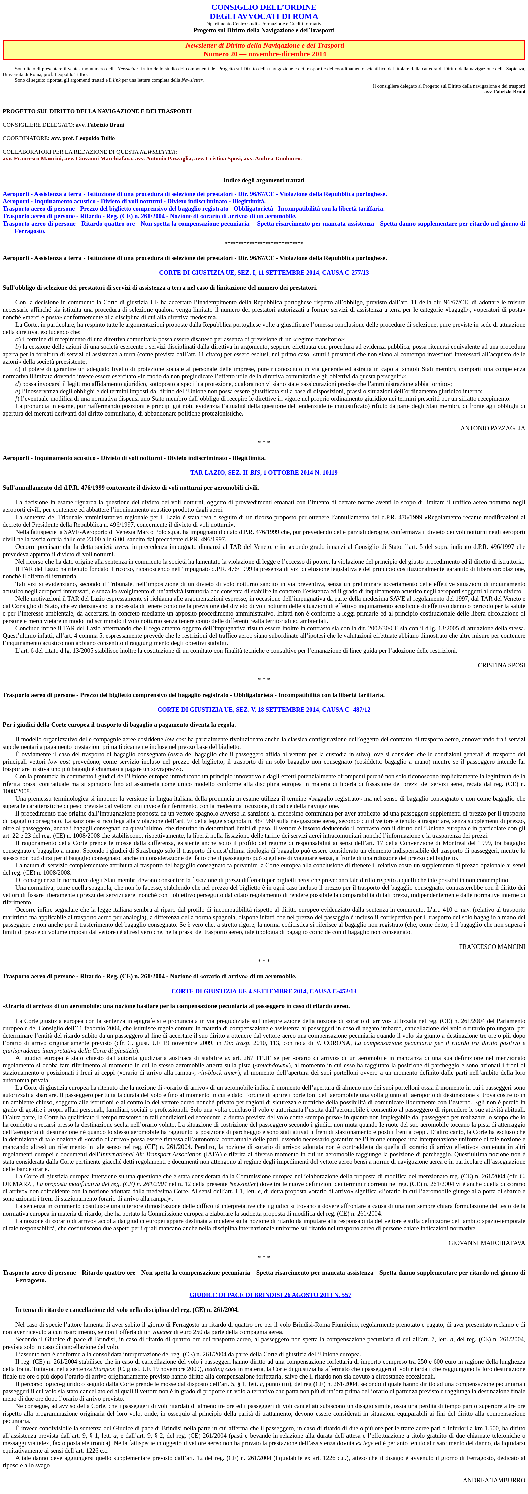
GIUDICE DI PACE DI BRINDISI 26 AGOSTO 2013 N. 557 (270, 1294)
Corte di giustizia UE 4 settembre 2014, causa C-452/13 (263, 991)
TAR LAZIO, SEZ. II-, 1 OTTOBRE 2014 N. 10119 (264, 472)
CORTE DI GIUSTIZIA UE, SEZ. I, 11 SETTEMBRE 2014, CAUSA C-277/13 (264, 272)
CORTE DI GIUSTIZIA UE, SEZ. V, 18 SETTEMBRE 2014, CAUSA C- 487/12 (264, 709)
